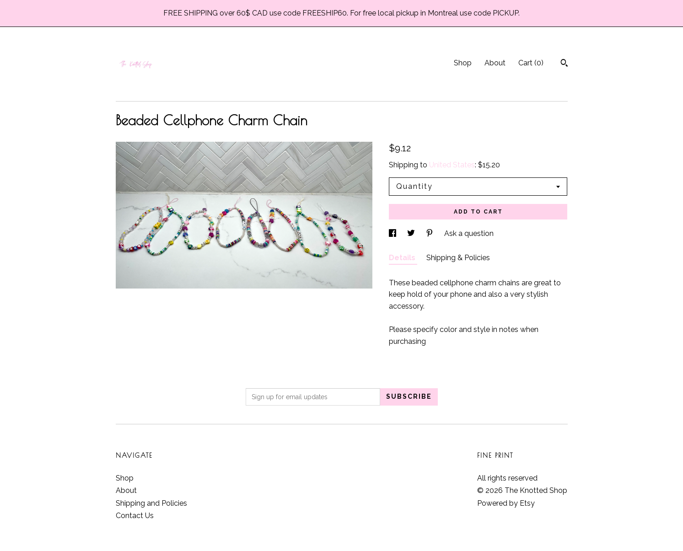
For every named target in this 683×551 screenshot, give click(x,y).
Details (403, 257)
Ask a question (469, 233)
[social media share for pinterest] (430, 233)
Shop (463, 63)
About (495, 63)
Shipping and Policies (151, 503)
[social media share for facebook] (393, 233)
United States (452, 164)
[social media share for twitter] (412, 233)
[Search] (564, 64)
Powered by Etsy (506, 503)
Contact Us (135, 515)
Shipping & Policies (458, 257)
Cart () (530, 63)
